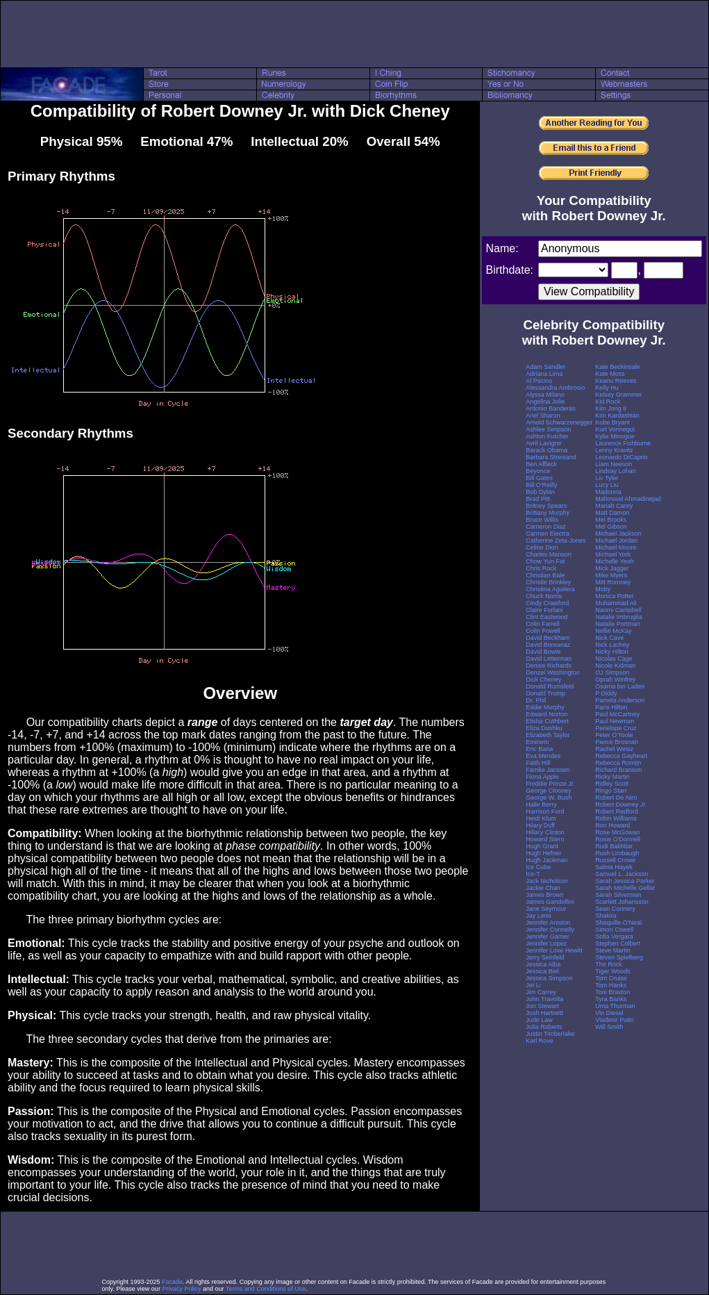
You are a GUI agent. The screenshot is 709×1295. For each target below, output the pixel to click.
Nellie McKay (613, 630)
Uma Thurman (615, 1006)
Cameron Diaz (546, 526)
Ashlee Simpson (548, 429)
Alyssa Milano (545, 394)
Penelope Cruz (616, 728)
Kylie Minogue (615, 436)
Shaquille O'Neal (618, 922)
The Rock (608, 964)
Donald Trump (545, 693)
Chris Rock (541, 568)
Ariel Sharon (543, 415)
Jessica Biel (542, 971)
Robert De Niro (616, 797)
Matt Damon (612, 512)
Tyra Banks (610, 999)
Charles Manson (549, 554)
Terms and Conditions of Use (266, 1288)
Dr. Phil (536, 700)
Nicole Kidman (615, 665)
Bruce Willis (542, 519)
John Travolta (544, 999)
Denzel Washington (553, 672)
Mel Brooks (610, 519)
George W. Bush (549, 797)
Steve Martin (613, 950)
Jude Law (539, 1019)
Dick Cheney (543, 679)
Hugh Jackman (546, 860)
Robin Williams (616, 818)
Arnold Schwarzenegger (559, 422)
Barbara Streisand (551, 457)
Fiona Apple (542, 776)
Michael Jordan (616, 540)
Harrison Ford (545, 811)
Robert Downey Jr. (621, 804)
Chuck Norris (544, 596)
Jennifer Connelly (550, 929)
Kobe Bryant (612, 422)
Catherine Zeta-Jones (556, 540)
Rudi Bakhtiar (614, 846)
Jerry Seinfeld (545, 957)
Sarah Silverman (618, 894)
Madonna (608, 491)
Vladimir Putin (614, 1019)
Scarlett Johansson (622, 901)
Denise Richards (549, 665)
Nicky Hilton (611, 651)
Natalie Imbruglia (618, 616)
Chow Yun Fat (545, 561)
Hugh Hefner (543, 853)
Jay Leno (538, 915)
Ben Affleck (541, 464)
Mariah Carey (614, 505)
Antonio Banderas (551, 408)
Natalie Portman (617, 623)
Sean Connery (615, 908)
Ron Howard (612, 825)
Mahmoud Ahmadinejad (628, 498)
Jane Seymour (546, 908)
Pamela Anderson (619, 700)
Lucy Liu (607, 484)
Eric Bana (539, 748)
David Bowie (543, 651)
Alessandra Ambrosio (555, 387)
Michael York (613, 554)
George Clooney (549, 790)
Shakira (606, 915)
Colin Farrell (543, 623)
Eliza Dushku (544, 728)
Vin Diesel (609, 1012)
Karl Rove (539, 1040)
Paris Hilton (611, 707)
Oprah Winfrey (615, 679)
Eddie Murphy (545, 707)
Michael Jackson (618, 533)
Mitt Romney (613, 582)
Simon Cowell (614, 929)
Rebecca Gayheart (621, 755)
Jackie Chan (543, 887)
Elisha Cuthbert (547, 721)
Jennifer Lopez (546, 943)
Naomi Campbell (618, 610)
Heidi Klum (541, 818)
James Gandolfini (550, 901)
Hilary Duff (540, 825)
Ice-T (533, 874)
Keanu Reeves (615, 380)
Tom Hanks (610, 985)
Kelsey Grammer (618, 394)
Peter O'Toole (614, 735)
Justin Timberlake (550, 1033)
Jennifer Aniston (548, 922)
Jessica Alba (543, 964)
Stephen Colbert (617, 943)
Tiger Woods (613, 971)
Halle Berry (541, 804)
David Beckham (547, 637)
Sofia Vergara (614, 936)
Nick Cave (609, 637)
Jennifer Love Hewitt (554, 950)
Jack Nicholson (547, 880)
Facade (172, 1281)
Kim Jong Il (610, 408)
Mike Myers (611, 575)
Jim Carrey (541, 992)
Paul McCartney (617, 714)
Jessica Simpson (549, 978)
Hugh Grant (542, 846)
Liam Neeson (613, 464)
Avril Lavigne (543, 443)
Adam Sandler (545, 366)
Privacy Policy (181, 1288)
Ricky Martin (612, 776)
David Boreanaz (548, 644)
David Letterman (549, 658)
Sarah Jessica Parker (625, 880)
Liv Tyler (606, 478)
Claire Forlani (544, 610)
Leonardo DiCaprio (621, 457)
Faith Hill (538, 762)
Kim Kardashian (617, 415)
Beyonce (538, 471)
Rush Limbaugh (617, 853)
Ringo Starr (611, 790)
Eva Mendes (543, 755)
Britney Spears (546, 505)
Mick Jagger (612, 568)
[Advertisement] (355, 34)
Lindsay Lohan (615, 471)
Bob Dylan (540, 491)
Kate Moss (610, 373)
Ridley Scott (611, 783)
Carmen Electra (547, 533)
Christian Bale (545, 575)
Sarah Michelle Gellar (625, 887)
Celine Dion (542, 547)
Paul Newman (614, 721)
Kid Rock (607, 401)
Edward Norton (546, 714)
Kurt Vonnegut (615, 429)
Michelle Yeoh (614, 561)
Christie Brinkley (548, 582)
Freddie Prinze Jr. (550, 783)
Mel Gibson (611, 526)
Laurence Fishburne (623, 443)
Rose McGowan (617, 832)
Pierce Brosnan (616, 742)
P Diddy (606, 693)
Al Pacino (539, 380)
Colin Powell (543, 630)
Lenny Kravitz (614, 450)
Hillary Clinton (545, 832)
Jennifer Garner (547, 936)
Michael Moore (615, 547)
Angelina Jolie (545, 401)
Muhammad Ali (616, 603)
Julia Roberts (544, 1026)
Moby (602, 589)
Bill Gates (539, 478)
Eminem (537, 742)
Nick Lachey (612, 644)
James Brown (545, 894)
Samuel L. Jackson (621, 874)
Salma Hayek (614, 867)
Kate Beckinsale (617, 366)
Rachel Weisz (614, 748)
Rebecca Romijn (618, 762)
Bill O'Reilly (541, 484)
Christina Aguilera (550, 589)
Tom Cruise (611, 978)
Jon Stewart (542, 1006)
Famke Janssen (548, 769)
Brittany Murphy (547, 512)
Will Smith (609, 1026)
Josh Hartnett (544, 1012)
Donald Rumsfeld (550, 686)
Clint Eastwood (546, 616)
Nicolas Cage (614, 658)
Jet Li (533, 985)
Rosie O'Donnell (617, 839)
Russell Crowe (615, 860)
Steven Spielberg (619, 957)
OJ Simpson (612, 672)
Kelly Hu (607, 387)
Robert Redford (616, 811)
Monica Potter (614, 596)
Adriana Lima (544, 373)
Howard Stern (545, 839)
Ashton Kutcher (547, 436)
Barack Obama (546, 450)
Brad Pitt (538, 498)
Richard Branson (618, 769)
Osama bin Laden (619, 686)
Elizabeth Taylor (547, 735)
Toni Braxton (612, 992)
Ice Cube (538, 867)
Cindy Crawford (547, 603)
